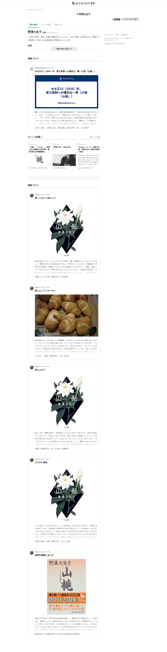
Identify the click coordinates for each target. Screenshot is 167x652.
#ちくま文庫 (45, 277)
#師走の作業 (39, 541)
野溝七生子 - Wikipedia (62, 147)
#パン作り (38, 356)
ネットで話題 (46, 24)
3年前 (48, 194)
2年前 (53, 68)
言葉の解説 (33, 24)
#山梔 (37, 277)
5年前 (48, 552)
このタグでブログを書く (130, 19)
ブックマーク (33, 144)
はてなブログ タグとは (111, 38)
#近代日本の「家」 (73, 128)
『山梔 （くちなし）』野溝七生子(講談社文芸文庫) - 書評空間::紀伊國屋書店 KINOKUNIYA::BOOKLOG (39, 149)
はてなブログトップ (110, 40)
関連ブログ (59, 24)
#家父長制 (61, 128)
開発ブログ (129, 38)
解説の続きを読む (64, 49)
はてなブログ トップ (35, 9)
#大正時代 (85, 128)
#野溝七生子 (51, 128)
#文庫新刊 (65, 449)
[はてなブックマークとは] (42, 137)
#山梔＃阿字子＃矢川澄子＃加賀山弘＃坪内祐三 (62, 634)
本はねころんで (40, 194)
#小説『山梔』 (40, 128)
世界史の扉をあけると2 (42, 68)
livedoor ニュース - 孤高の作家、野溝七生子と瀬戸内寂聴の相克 (89, 149)
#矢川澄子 (65, 277)
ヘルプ (122, 38)
